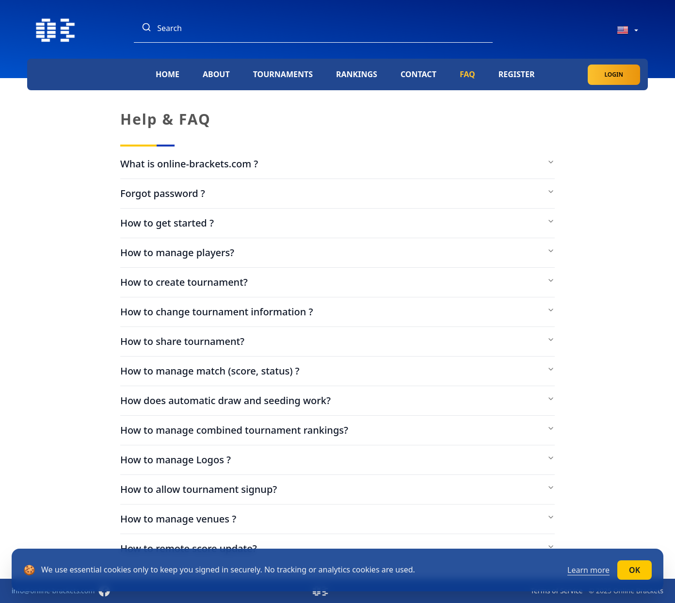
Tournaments (283, 74)
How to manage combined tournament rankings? (337, 430)
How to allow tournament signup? (337, 489)
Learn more (588, 570)
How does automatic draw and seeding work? (337, 400)
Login (614, 74)
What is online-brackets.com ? (337, 163)
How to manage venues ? (337, 518)
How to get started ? (337, 222)
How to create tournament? (337, 282)
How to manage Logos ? (337, 459)
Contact (418, 74)
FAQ (467, 74)
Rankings (356, 74)
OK (634, 570)
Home (167, 74)
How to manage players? (337, 252)
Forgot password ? (337, 193)
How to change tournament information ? (337, 311)
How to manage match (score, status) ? (337, 370)
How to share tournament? (337, 341)
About (216, 74)
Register (516, 74)
